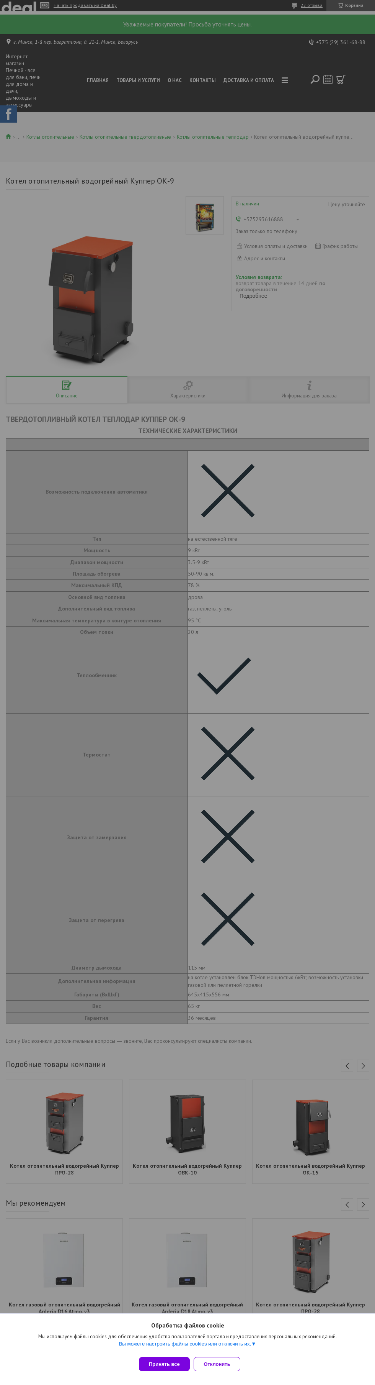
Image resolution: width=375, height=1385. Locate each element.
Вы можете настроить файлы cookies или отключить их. (185, 1347)
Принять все (164, 1364)
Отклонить (220, 1364)
